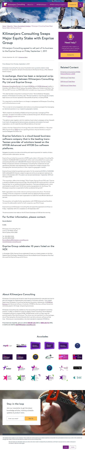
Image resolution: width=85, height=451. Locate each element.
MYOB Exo (31, 86)
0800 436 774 (45, 323)
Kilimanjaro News (23, 57)
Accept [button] (65, 447)
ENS (16, 129)
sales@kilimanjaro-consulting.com (25, 325)
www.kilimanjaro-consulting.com (11, 242)
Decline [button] (72, 447)
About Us (30, 4)
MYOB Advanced (42, 86)
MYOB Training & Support (57, 4)
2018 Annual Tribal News (68, 78)
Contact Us (72, 4)
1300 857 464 (31, 323)
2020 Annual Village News (68, 85)
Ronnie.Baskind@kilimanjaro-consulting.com (15, 240)
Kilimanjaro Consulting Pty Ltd (11, 86)
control (9, 116)
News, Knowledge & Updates (22, 26)
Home (4, 26)
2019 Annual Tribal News (68, 81)
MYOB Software (41, 4)
